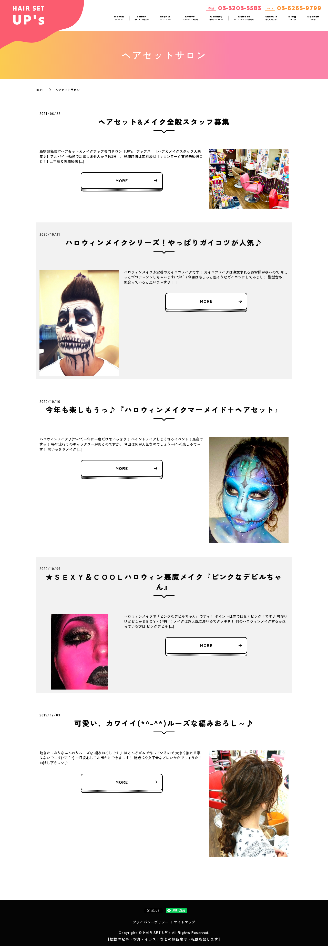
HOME (40, 90)
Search (313, 20)
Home (119, 20)
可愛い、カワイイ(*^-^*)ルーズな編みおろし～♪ (164, 723)
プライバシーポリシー (151, 921)
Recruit (270, 20)
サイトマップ (184, 921)
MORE (122, 180)
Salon (142, 20)
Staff (189, 20)
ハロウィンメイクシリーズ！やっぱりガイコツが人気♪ (164, 242)
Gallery (216, 20)
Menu (165, 20)
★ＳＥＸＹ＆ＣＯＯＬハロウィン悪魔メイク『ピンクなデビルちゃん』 (164, 582)
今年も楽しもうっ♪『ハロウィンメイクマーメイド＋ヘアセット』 (164, 409)
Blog (292, 20)
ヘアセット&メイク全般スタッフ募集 (164, 121)
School (244, 20)
